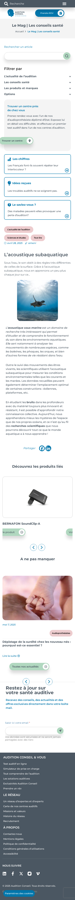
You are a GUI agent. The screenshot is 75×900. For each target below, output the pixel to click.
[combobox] (23, 4)
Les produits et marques (21, 88)
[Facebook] (42, 448)
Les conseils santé (16, 82)
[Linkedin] (48, 448)
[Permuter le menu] (64, 4)
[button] (33, 547)
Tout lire (38, 237)
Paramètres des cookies (19, 893)
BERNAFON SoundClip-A (44, 524)
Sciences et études (16, 237)
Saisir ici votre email (17, 722)
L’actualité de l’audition (20, 76)
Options (9, 94)
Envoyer (60, 730)
